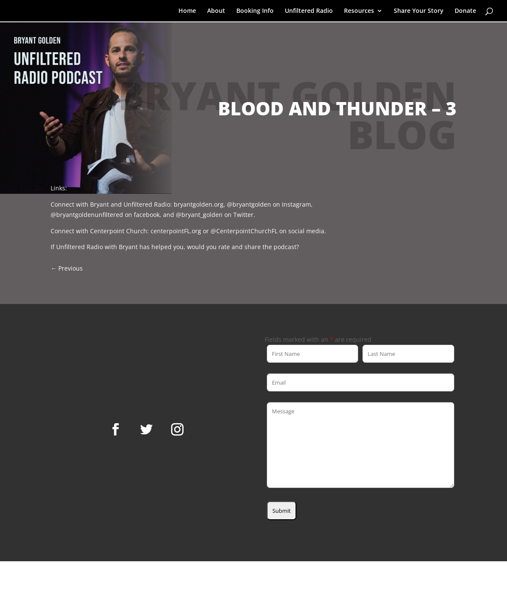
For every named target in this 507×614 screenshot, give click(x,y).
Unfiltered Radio (309, 11)
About (216, 11)
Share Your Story (419, 11)
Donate (465, 11)
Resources (359, 11)
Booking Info (255, 11)
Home (187, 11)
